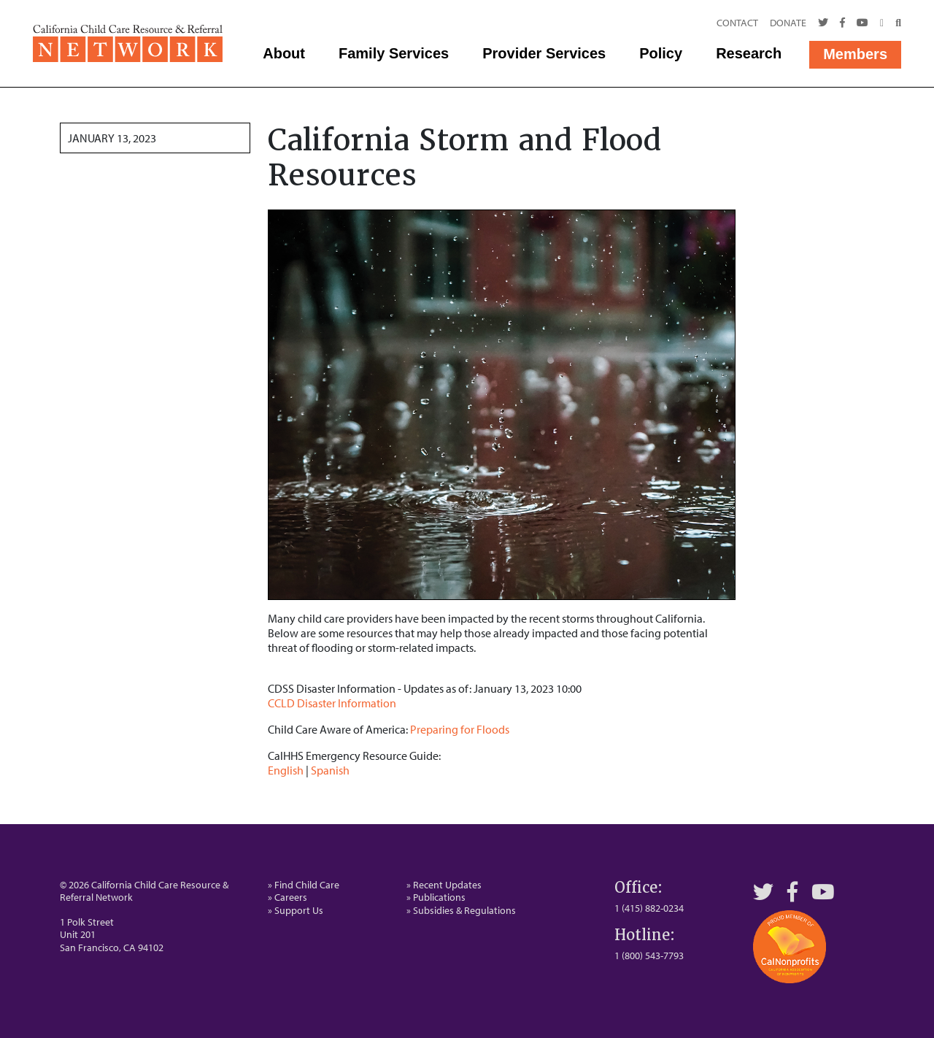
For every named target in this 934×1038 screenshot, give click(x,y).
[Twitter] (823, 23)
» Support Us (295, 910)
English (286, 770)
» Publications (436, 897)
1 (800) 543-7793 (649, 955)
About (284, 53)
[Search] (895, 23)
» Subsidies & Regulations (461, 910)
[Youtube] (862, 23)
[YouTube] (823, 891)
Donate (788, 22)
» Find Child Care (303, 884)
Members (855, 54)
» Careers (287, 897)
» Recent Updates (444, 884)
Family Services (394, 53)
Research (748, 53)
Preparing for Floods (459, 729)
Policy (660, 53)
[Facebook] (842, 23)
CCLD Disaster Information (332, 703)
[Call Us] (881, 23)
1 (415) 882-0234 (649, 908)
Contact (737, 22)
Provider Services (544, 53)
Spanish (330, 770)
